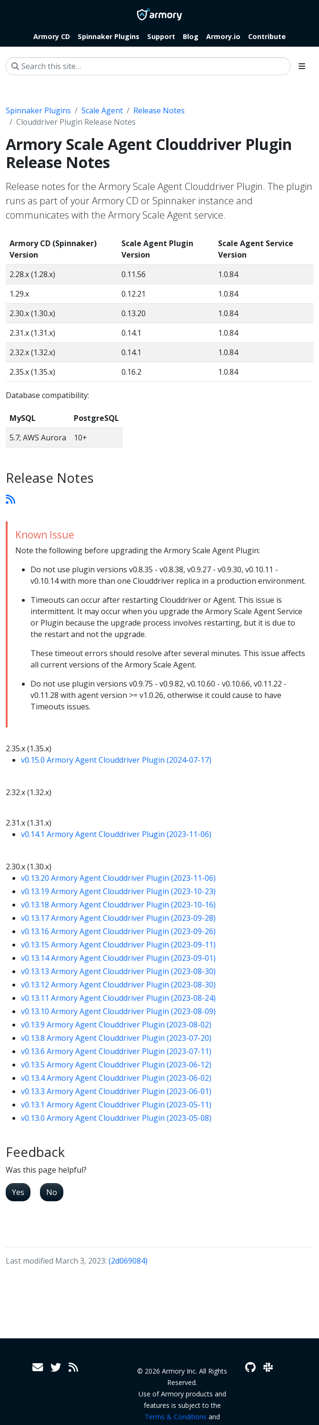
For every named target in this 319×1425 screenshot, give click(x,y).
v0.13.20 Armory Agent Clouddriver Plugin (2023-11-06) (118, 878)
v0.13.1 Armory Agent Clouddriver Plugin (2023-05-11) (116, 1104)
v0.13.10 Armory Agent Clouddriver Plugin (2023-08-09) (118, 1011)
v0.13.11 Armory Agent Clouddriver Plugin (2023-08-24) (118, 998)
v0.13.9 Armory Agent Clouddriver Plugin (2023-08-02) (116, 1024)
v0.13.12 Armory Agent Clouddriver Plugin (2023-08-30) (118, 984)
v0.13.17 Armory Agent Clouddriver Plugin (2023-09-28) (118, 918)
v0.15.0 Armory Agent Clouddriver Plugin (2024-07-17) (116, 760)
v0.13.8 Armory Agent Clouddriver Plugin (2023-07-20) (116, 1038)
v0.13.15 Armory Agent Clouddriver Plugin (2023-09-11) (118, 944)
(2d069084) (128, 1261)
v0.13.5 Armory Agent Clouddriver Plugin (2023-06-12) (116, 1064)
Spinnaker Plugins (38, 110)
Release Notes (159, 110)
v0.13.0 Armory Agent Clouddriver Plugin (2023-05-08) (116, 1118)
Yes (18, 1192)
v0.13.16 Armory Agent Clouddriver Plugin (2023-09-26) (118, 931)
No (51, 1192)
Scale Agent (102, 110)
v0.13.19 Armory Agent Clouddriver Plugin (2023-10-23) (118, 891)
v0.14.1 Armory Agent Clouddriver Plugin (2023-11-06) (116, 834)
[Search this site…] (148, 66)
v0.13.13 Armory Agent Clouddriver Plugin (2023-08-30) (118, 971)
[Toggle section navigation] (302, 66)
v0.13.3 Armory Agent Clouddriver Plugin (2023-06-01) (116, 1091)
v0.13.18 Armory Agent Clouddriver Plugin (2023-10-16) (118, 904)
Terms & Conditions (176, 1416)
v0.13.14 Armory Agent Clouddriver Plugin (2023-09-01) (118, 958)
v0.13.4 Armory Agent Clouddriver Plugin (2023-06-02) (116, 1078)
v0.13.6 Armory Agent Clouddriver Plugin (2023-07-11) (116, 1051)
